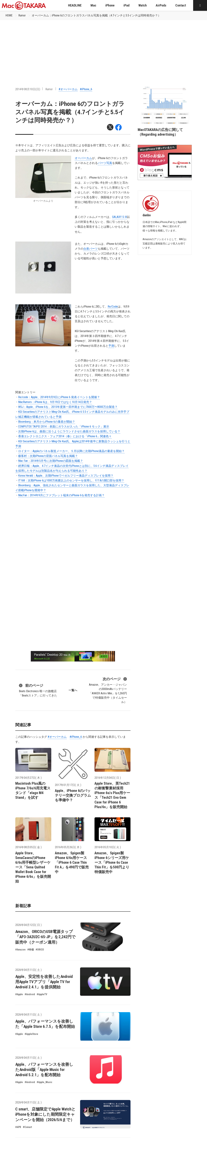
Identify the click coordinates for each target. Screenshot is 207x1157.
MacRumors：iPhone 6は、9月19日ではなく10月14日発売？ (55, 402)
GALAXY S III (119, 217)
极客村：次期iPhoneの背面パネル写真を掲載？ (48, 456)
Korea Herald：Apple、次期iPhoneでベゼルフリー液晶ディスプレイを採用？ (65, 475)
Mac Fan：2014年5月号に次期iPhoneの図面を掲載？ (50, 461)
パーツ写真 (105, 163)
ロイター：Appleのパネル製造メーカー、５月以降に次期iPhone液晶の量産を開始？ (71, 451)
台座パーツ (90, 248)
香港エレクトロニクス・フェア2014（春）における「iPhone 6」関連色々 (65, 436)
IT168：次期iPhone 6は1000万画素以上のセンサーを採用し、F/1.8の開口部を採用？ (71, 480)
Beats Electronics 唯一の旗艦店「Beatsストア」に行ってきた (38, 690)
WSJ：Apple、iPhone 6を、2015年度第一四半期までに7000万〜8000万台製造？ (68, 407)
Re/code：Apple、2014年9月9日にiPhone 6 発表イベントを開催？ (59, 397)
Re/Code (113, 306)
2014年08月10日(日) (27, 89)
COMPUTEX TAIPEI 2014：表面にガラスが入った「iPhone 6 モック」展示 (63, 426)
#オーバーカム (68, 89)
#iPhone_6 (86, 89)
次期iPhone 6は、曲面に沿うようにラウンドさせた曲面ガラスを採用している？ (69, 431)
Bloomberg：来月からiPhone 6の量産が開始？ (46, 421)
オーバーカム (83, 158)
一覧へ (73, 690)
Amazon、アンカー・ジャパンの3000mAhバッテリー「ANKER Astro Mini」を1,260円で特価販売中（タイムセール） (108, 690)
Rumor (22, 15)
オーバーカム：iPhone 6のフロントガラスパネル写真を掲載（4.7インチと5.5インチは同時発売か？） (96, 15)
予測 (111, 345)
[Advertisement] (103, 47)
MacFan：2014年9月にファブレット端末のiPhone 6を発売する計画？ (61, 495)
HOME (8, 15)
